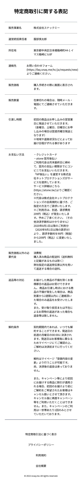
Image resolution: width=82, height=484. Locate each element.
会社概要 (41, 466)
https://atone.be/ (45, 190)
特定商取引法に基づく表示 (41, 434)
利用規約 (41, 455)
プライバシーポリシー (41, 445)
